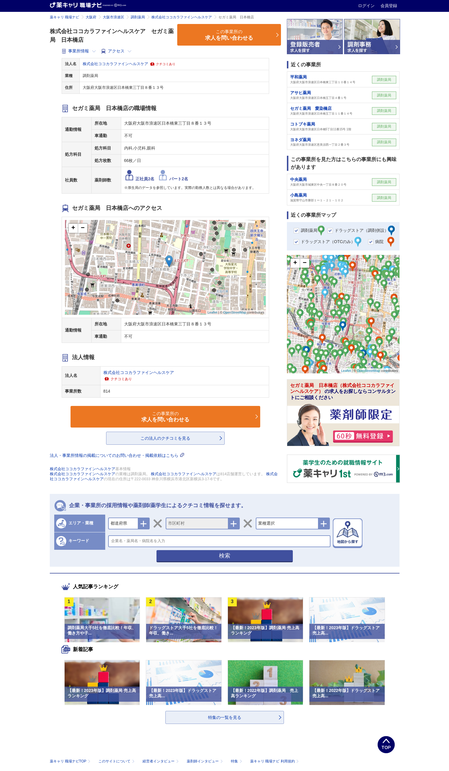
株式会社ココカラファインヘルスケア (181, 17)
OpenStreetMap (234, 312)
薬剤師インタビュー (205, 761)
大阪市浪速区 (113, 17)
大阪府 (91, 17)
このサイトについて (116, 761)
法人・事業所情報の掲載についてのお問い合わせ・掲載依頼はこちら (117, 455)
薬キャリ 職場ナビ (64, 17)
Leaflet (212, 312)
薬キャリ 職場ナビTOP (71, 761)
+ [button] (73, 228)
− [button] (82, 228)
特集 (237, 761)
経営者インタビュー (161, 761)
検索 (224, 555)
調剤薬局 (138, 17)
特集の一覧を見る (224, 717)
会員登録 (389, 5)
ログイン (367, 5)
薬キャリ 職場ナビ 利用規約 (274, 761)
